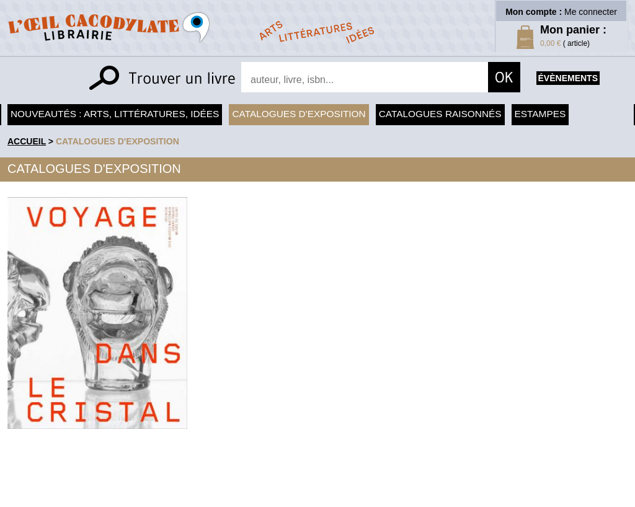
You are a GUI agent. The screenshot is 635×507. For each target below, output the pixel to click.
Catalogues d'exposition (298, 113)
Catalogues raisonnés (440, 113)
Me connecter (590, 12)
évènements (568, 78)
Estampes (540, 113)
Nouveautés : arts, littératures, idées (115, 113)
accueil (26, 141)
